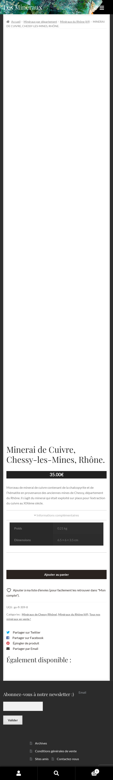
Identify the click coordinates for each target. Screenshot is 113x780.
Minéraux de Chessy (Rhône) (39, 614)
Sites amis (42, 759)
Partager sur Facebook (27, 638)
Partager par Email (25, 648)
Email (82, 692)
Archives (41, 743)
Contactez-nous (68, 759)
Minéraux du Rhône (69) (75, 21)
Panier (87, 770)
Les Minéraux (22, 7)
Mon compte (19, 773)
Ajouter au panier (56, 574)
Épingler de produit (26, 643)
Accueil (16, 21)
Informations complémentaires (56, 515)
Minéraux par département (40, 21)
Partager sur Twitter (26, 632)
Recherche (56, 773)
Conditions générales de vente (56, 751)
